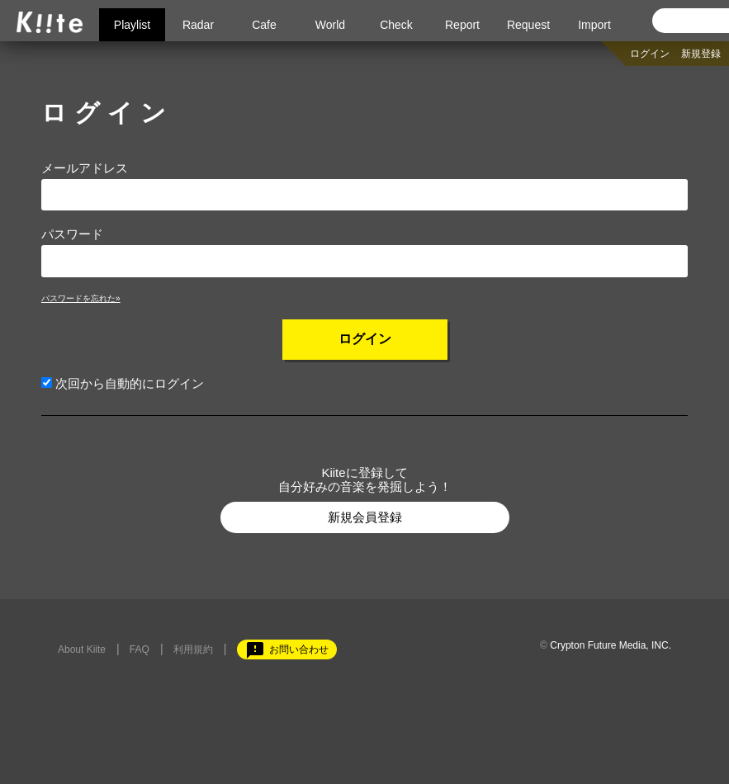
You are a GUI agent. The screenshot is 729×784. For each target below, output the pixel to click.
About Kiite (82, 649)
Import (594, 24)
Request (528, 24)
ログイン (650, 53)
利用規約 (193, 649)
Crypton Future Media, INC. (610, 645)
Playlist (132, 24)
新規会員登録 (365, 517)
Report (462, 24)
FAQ (139, 649)
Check (396, 24)
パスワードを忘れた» (81, 298)
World (330, 24)
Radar (198, 24)
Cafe (264, 24)
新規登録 (701, 53)
